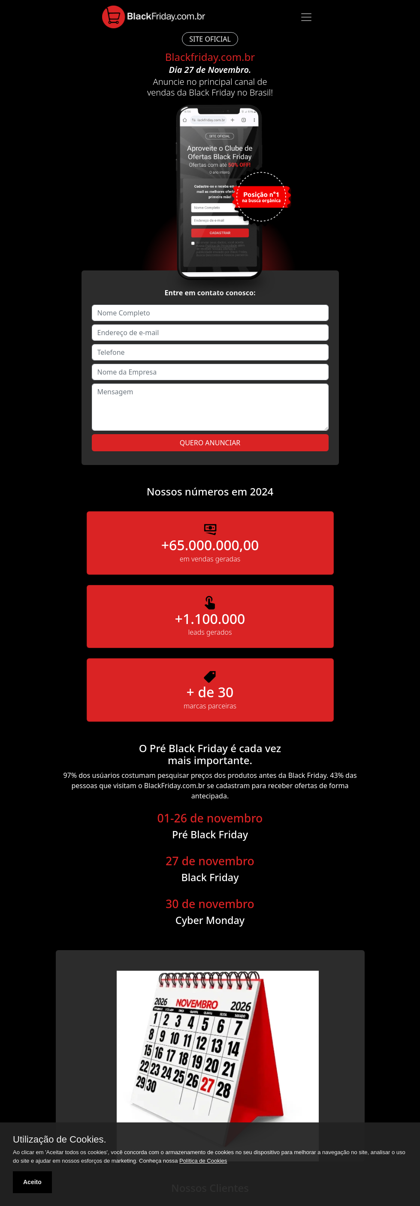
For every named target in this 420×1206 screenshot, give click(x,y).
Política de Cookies (203, 1161)
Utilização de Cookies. (59, 1139)
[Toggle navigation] (306, 17)
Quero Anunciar (210, 442)
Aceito (32, 1182)
